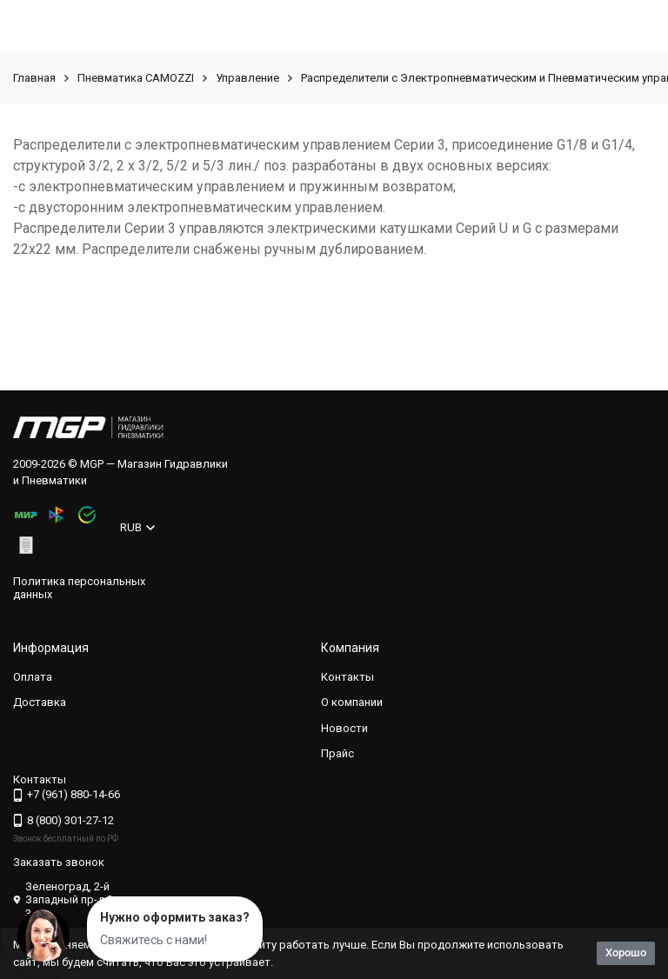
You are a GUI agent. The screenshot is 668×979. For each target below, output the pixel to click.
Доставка (39, 702)
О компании (352, 702)
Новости (344, 728)
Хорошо (625, 952)
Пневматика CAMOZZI (135, 77)
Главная (34, 77)
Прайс (337, 753)
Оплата (32, 676)
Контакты (347, 676)
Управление (247, 77)
